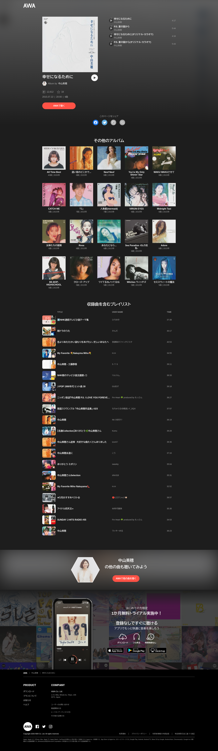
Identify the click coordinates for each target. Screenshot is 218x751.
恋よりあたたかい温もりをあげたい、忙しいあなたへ (83, 342)
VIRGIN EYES (136, 209)
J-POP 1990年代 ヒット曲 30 (71, 386)
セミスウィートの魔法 (164, 282)
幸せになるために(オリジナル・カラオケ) (133, 34)
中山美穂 (62, 83)
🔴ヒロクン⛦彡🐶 (119, 497)
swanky (115, 464)
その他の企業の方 (57, 716)
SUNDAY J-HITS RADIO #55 (71, 520)
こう (114, 453)
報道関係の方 (56, 708)
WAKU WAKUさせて (164, 172)
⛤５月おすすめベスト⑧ (68, 497)
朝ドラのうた (63, 331)
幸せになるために (123, 19)
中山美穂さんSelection (68, 475)
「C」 (81, 209)
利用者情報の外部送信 (161, 734)
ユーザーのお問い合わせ (60, 705)
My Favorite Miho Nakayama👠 (73, 486)
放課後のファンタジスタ (122, 342)
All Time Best (54, 172)
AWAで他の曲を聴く (126, 578)
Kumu (114, 431)
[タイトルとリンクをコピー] (113, 122)
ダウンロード (28, 691)
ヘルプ (26, 705)
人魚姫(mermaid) (109, 209)
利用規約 (122, 734)
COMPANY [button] (58, 685)
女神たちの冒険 (54, 245)
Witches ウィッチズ (136, 282)
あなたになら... (109, 245)
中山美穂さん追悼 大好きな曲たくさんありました (82, 442)
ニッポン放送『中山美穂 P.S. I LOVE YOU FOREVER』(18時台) (88, 397)
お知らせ (27, 700)
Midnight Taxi (164, 209)
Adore (164, 245)
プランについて (30, 696)
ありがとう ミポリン (67, 464)
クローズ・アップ (81, 282)
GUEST (115, 386)
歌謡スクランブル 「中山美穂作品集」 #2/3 (77, 409)
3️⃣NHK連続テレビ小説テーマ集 (73, 320)
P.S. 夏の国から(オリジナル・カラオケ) (132, 42)
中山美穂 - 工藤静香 (67, 364)
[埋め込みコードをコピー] (122, 122)
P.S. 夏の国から (122, 26)
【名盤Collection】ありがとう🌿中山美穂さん (79, 431)
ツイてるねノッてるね (109, 282)
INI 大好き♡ (117, 420)
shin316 (115, 475)
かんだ (115, 331)
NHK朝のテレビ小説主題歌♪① (72, 375)
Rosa (81, 245)
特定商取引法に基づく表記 (185, 734)
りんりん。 (116, 375)
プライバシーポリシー (139, 734)
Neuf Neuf (109, 172)
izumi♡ (115, 442)
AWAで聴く (59, 106)
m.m (114, 353)
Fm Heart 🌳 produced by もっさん (127, 397)
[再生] (94, 77)
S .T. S (115, 364)
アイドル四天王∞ (65, 508)
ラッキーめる (117, 531)
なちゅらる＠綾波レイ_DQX (124, 409)
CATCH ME (54, 209)
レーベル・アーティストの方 (60, 712)
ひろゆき (116, 320)
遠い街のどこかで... (81, 172)
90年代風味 (117, 508)
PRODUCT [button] (29, 685)
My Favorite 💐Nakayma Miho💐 (74, 353)
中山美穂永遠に (65, 453)
